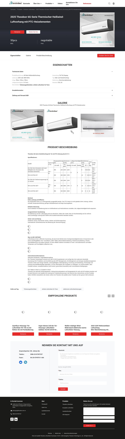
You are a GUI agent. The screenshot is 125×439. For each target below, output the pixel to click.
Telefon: (61, 379)
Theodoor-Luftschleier (67, 404)
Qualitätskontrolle (46, 410)
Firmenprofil (44, 404)
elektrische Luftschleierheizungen (72, 289)
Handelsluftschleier (66, 411)
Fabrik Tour (44, 407)
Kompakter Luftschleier (67, 407)
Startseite (13, 9)
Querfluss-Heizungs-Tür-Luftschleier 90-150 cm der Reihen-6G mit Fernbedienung (22, 328)
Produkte (19, 9)
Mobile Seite (58, 433)
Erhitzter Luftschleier (29, 9)
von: (60, 370)
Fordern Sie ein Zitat (106, 55)
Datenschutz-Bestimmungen (70, 433)
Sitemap (50, 433)
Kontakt (63, 389)
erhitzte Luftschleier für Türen (50, 289)
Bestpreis (17, 32)
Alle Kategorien (66, 414)
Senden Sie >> (89, 425)
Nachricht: (61, 350)
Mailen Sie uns (33, 32)
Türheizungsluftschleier (30, 289)
